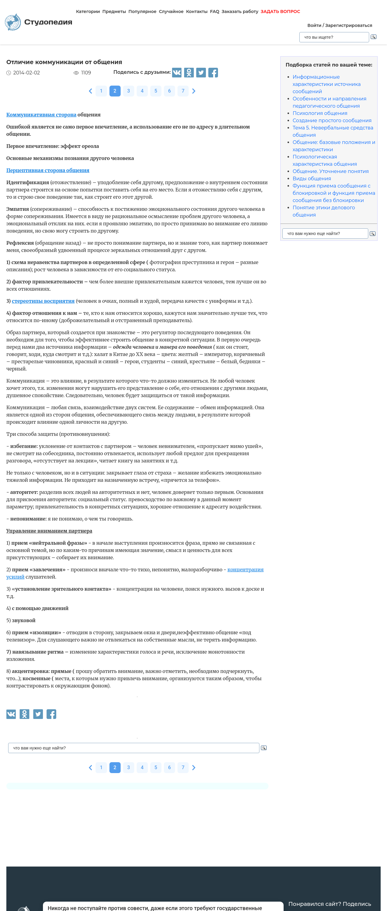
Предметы (114, 11)
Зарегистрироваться (348, 25)
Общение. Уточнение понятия (331, 171)
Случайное (171, 11)
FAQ (215, 11)
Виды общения (312, 178)
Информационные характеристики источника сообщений (327, 84)
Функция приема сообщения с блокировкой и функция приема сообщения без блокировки (334, 193)
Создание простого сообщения (332, 120)
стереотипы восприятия (43, 301)
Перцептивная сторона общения (47, 170)
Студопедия (38, 22)
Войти (314, 25)
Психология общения (320, 113)
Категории (88, 11)
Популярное (142, 11)
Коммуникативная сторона (41, 115)
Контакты (196, 11)
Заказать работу (240, 11)
